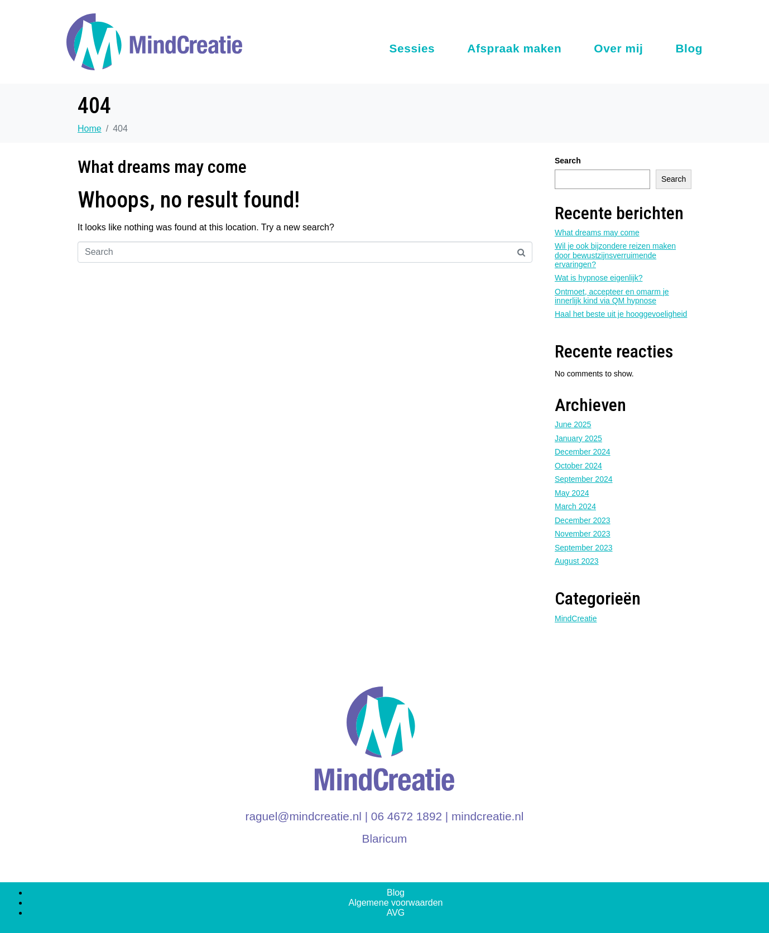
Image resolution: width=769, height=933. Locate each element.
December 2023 (583, 520)
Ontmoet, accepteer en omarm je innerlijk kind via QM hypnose (612, 296)
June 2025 (573, 424)
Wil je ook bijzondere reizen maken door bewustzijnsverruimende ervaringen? (615, 254)
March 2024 (575, 506)
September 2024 (584, 479)
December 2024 (583, 451)
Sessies (412, 48)
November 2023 (583, 533)
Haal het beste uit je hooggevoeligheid (621, 314)
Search (568, 160)
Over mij (618, 48)
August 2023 (577, 561)
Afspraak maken (514, 48)
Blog (689, 48)
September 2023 (584, 547)
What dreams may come (162, 166)
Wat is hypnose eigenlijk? (598, 277)
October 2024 (578, 465)
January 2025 (578, 438)
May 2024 (572, 493)
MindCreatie (576, 618)
